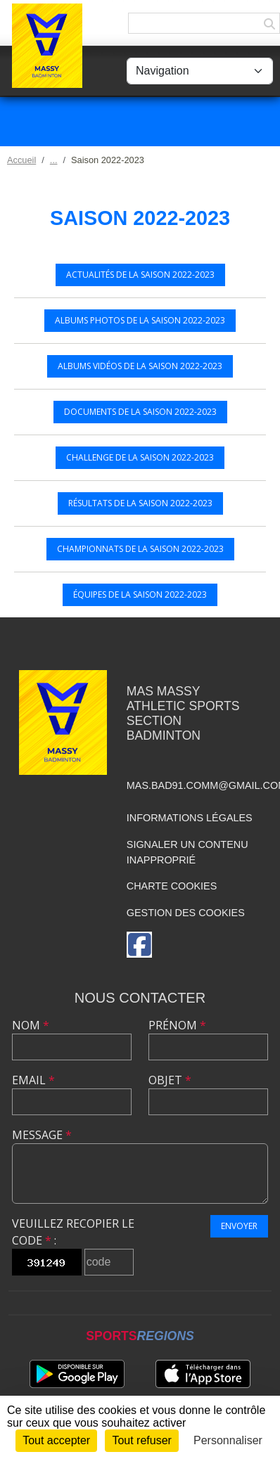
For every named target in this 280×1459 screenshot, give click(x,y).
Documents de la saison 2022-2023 (140, 412)
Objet (169, 1080)
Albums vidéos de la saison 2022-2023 (140, 366)
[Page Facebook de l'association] (139, 945)
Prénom (177, 1025)
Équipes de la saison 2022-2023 (140, 594)
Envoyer (239, 1226)
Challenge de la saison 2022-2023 (140, 457)
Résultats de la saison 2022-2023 (140, 503)
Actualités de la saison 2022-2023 (140, 275)
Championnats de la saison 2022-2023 (140, 549)
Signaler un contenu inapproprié (187, 852)
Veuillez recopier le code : (73, 1232)
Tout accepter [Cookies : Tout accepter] (56, 1440)
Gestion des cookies (186, 912)
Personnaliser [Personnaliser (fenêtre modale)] (227, 1440)
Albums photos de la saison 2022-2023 (140, 320)
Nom (30, 1025)
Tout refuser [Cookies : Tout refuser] (141, 1440)
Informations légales (190, 817)
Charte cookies (172, 886)
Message (42, 1135)
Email (33, 1080)
